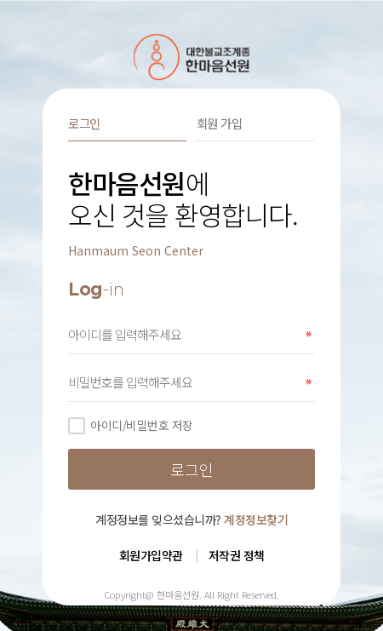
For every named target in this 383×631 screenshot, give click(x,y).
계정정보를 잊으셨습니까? (191, 519)
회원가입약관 (151, 555)
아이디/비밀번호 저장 (130, 425)
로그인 (84, 123)
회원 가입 (220, 123)
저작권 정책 (237, 555)
